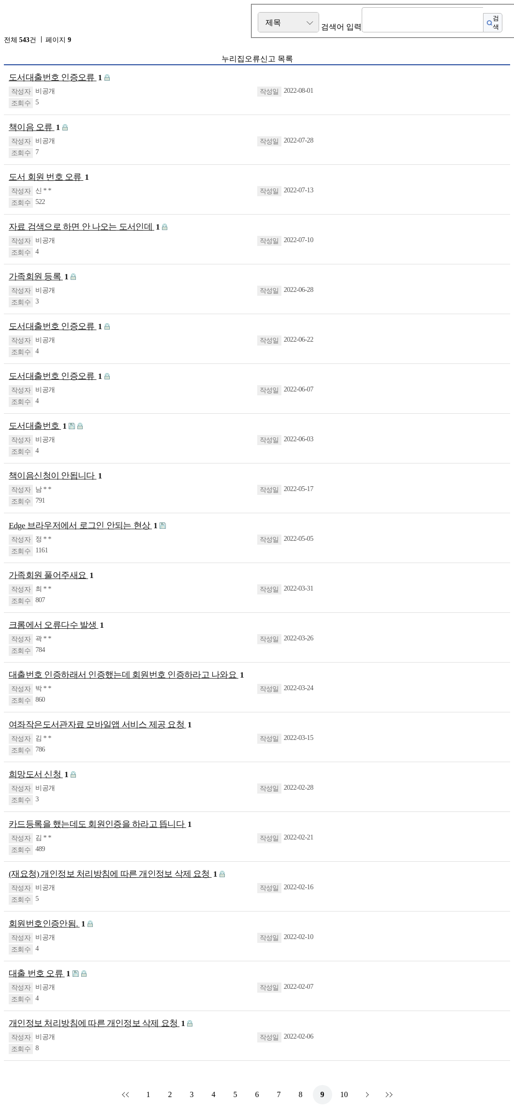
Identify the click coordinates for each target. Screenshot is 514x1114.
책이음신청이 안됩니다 (55, 476)
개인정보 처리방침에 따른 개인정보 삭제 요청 (97, 1023)
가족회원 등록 (38, 277)
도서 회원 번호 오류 (49, 177)
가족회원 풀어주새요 (51, 575)
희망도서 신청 (38, 774)
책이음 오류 (34, 127)
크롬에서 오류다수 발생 (56, 625)
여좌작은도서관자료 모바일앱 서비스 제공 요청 (100, 725)
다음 (366, 1094)
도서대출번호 (37, 426)
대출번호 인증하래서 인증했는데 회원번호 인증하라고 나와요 (126, 675)
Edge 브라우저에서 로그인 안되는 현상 (83, 526)
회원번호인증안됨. (47, 924)
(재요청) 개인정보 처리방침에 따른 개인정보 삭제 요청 (113, 874)
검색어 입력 (341, 27)
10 (344, 1094)
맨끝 (387, 1094)
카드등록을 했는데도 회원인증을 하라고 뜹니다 (100, 824)
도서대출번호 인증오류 (55, 77)
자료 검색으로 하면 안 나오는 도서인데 (84, 227)
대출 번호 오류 (39, 974)
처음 (126, 1094)
